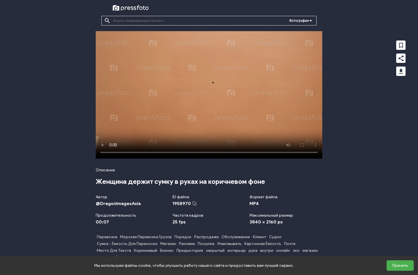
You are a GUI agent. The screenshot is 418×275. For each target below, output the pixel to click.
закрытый (215, 250)
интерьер (236, 250)
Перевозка (107, 237)
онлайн (283, 250)
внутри (266, 250)
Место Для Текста (114, 250)
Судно (275, 237)
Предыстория (189, 250)
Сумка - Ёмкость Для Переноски (127, 243)
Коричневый (145, 250)
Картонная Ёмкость (262, 243)
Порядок (182, 237)
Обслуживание (235, 237)
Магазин (168, 243)
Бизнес (167, 250)
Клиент (259, 237)
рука (253, 250)
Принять (400, 265)
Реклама (187, 243)
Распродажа (206, 237)
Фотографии (299, 21)
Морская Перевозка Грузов (146, 237)
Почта (289, 243)
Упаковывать (229, 243)
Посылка (206, 243)
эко (296, 250)
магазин (310, 250)
